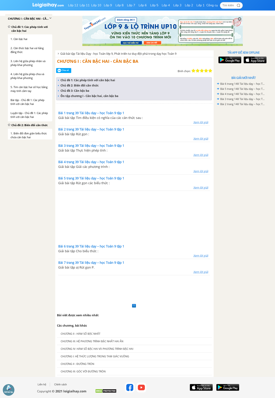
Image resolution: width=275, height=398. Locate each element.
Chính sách (60, 384)
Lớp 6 (143, 5)
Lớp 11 (85, 5)
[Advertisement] (134, 217)
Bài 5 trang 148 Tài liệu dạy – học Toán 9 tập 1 (243, 89)
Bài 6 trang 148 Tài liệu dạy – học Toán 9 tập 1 (243, 83)
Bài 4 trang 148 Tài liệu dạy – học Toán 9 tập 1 (243, 94)
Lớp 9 (108, 5)
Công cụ (212, 5)
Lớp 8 (119, 5)
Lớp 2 (189, 5)
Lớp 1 (200, 5)
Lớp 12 (73, 5)
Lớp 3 (177, 5)
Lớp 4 (166, 5)
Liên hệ (42, 384)
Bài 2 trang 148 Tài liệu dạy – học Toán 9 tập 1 (243, 104)
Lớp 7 (131, 5)
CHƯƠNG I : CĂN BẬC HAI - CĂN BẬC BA (97, 61)
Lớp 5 (154, 5)
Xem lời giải (200, 122)
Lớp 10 (96, 5)
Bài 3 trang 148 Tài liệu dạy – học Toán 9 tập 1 (243, 99)
